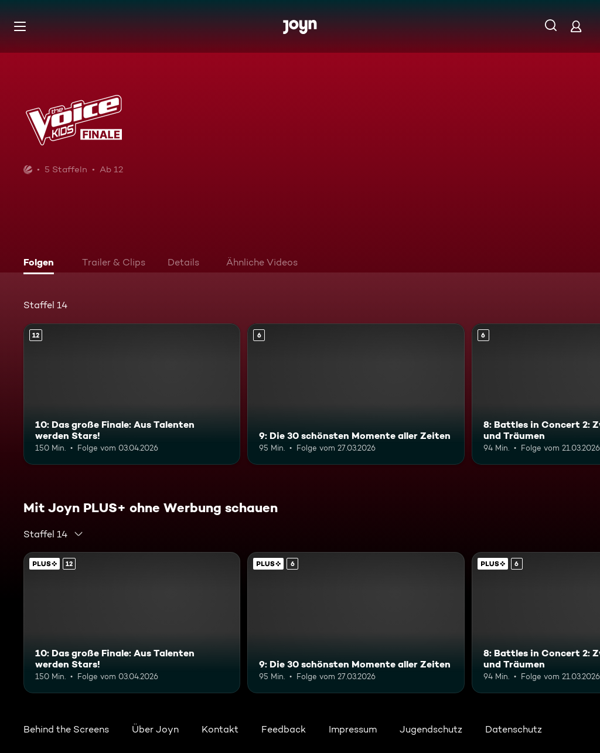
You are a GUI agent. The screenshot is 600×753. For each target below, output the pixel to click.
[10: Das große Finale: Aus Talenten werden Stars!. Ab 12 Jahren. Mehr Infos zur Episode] (131, 394)
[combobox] (54, 533)
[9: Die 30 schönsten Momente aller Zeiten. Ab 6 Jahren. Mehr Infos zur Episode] (355, 394)
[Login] (576, 26)
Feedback (283, 729)
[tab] (41, 263)
